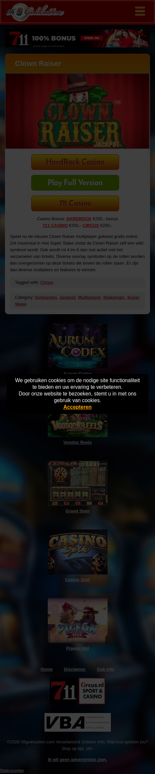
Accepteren (77, 407)
